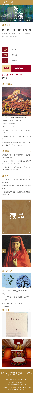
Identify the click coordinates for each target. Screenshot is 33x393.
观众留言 (29, 373)
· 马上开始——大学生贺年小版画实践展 (15, 130)
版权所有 (12, 374)
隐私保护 (21, 374)
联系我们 (4, 373)
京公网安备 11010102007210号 (22, 387)
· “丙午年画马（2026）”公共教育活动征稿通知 (16, 179)
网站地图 (20, 373)
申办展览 (16, 352)
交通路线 (9, 60)
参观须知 (9, 49)
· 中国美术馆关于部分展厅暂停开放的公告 (15, 185)
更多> (30, 84)
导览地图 (9, 55)
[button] (30, 13)
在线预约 (19, 68)
